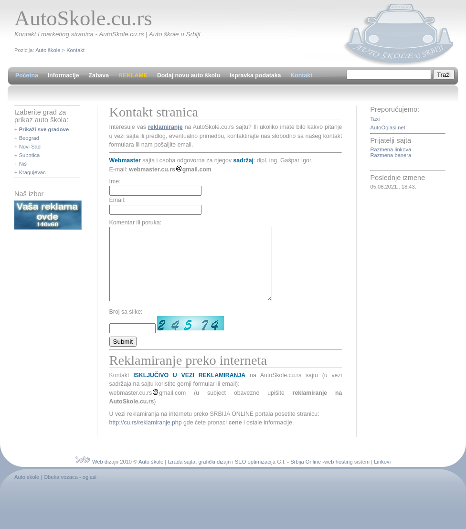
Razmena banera (390, 155)
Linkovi (382, 476)
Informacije (63, 75)
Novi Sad (30, 146)
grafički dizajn (214, 476)
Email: (117, 200)
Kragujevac (32, 172)
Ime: (115, 181)
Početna (26, 75)
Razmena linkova (390, 149)
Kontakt (75, 50)
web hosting (338, 476)
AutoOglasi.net (387, 127)
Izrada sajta (181, 476)
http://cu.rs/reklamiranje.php (145, 437)
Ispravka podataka (255, 75)
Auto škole (47, 50)
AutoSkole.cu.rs (83, 18)
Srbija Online (305, 476)
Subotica (29, 155)
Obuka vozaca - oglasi (69, 491)
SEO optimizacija (255, 476)
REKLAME (133, 75)
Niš (23, 164)
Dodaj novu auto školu (188, 75)
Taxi (375, 119)
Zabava (99, 75)
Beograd (29, 138)
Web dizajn (105, 476)
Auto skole (26, 491)
